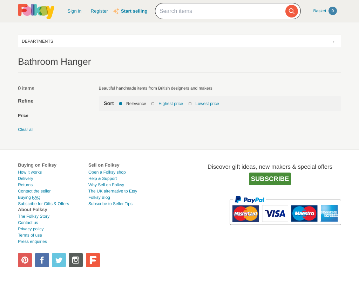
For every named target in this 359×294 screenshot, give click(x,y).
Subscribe (270, 178)
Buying (29, 197)
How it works (30, 172)
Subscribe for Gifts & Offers (43, 203)
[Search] (291, 11)
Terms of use (30, 235)
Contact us (28, 222)
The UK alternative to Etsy (112, 191)
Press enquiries (32, 241)
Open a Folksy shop (107, 172)
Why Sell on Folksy (106, 184)
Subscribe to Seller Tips (110, 203)
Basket (325, 11)
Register (99, 11)
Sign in (74, 11)
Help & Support (102, 178)
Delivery (25, 178)
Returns (25, 184)
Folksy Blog (99, 197)
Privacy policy (30, 228)
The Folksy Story (33, 216)
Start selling (134, 11)
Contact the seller (34, 191)
